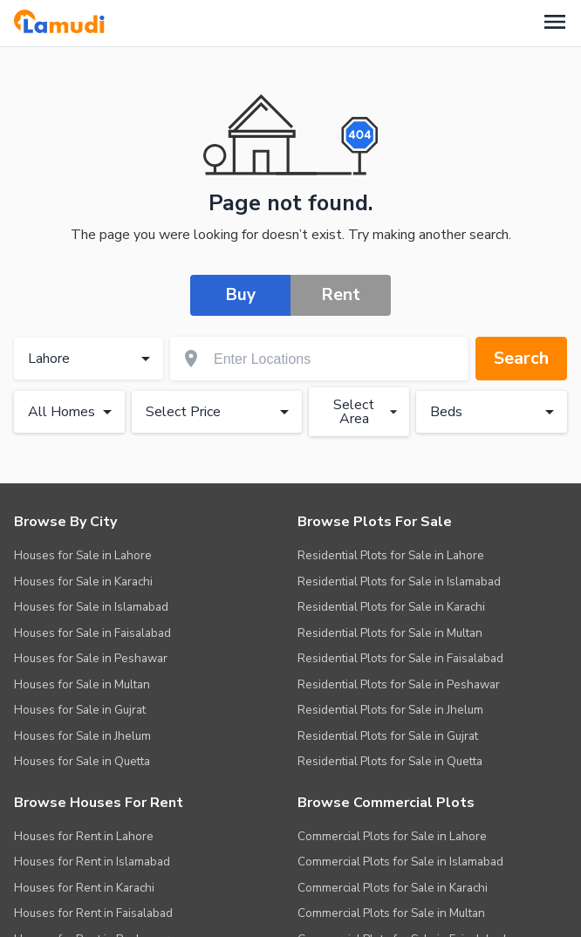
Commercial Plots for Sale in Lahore (392, 835)
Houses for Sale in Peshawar (90, 657)
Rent (341, 295)
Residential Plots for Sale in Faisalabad (400, 657)
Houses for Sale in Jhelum (82, 735)
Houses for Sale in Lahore (83, 554)
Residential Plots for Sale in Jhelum (390, 709)
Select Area (367, 410)
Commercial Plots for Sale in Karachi (392, 887)
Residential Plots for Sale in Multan (389, 632)
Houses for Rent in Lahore (84, 835)
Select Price (221, 411)
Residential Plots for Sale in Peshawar (398, 683)
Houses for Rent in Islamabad (92, 860)
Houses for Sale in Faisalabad (92, 632)
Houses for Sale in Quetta (82, 760)
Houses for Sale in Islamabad (91, 606)
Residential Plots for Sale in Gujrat (387, 735)
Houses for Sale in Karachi (83, 580)
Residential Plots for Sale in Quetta (389, 760)
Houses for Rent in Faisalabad (93, 912)
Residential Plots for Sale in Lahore (390, 554)
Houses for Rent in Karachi (84, 887)
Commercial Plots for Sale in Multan (391, 912)
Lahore (92, 358)
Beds (495, 411)
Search (521, 358)
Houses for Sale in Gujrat (80, 709)
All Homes (73, 411)
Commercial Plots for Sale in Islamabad (400, 860)
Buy (241, 295)
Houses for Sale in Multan (82, 683)
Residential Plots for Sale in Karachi (391, 606)
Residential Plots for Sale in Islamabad (399, 580)
